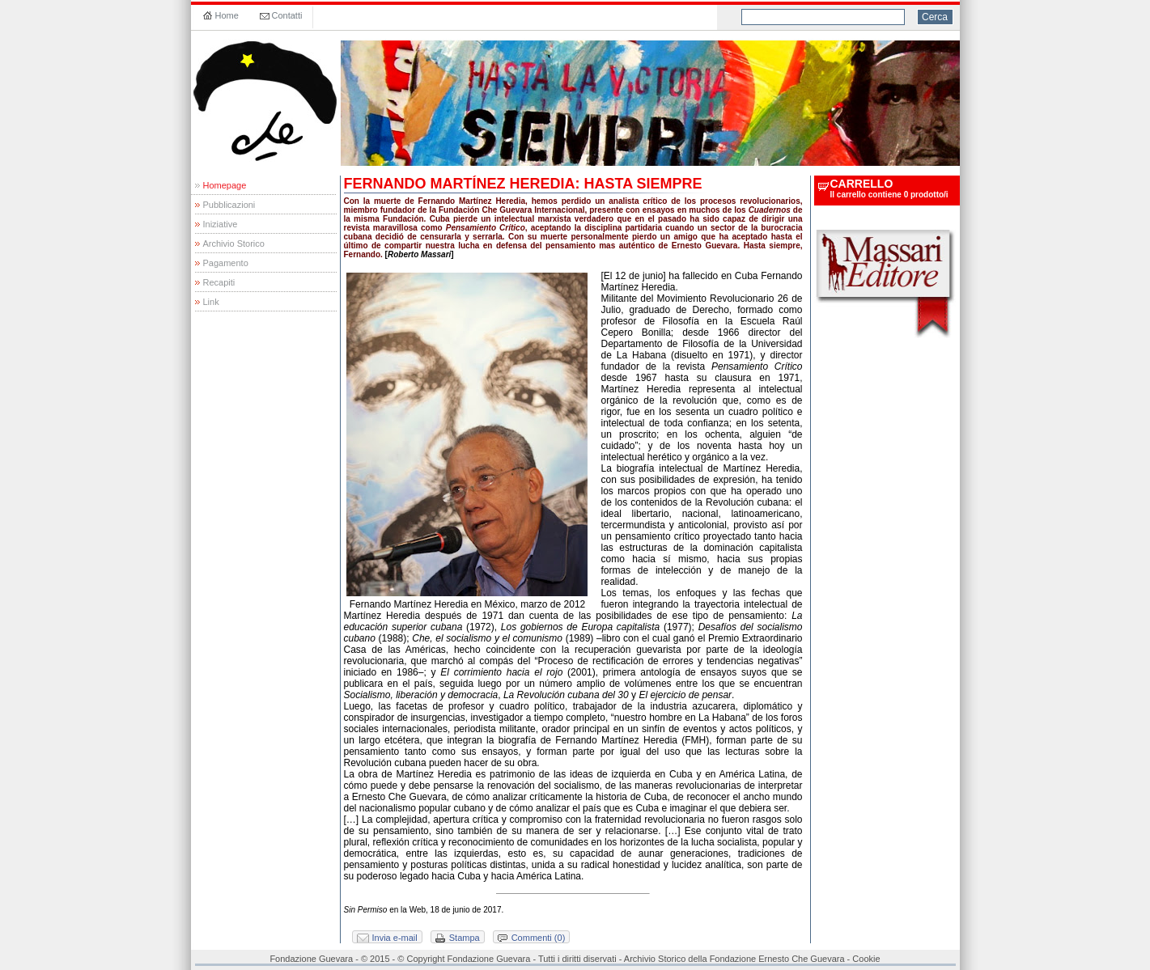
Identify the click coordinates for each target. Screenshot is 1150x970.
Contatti (287, 15)
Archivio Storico (234, 243)
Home (227, 15)
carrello (861, 183)
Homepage (225, 185)
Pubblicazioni (229, 205)
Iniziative (220, 224)
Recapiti (219, 282)
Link (211, 302)
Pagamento (225, 263)
